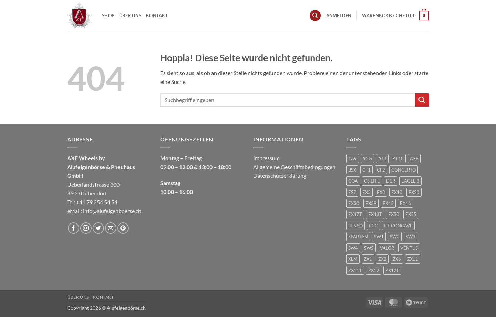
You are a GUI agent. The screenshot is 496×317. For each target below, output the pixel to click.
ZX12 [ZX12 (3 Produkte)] (373, 270)
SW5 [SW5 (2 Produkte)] (369, 248)
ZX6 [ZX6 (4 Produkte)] (397, 259)
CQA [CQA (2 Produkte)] (353, 181)
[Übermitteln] (422, 100)
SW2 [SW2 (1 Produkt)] (395, 236)
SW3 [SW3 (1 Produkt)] (410, 236)
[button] (339, 15)
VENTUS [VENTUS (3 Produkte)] (409, 248)
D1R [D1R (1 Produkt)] (390, 181)
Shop (108, 15)
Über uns (130, 15)
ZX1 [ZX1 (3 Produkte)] (368, 259)
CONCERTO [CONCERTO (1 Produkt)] (403, 170)
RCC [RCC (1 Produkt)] (373, 225)
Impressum (266, 158)
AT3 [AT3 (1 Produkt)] (382, 158)
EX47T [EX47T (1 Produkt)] (355, 214)
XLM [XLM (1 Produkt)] (353, 259)
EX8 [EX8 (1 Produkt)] (381, 192)
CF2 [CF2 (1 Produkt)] (381, 170)
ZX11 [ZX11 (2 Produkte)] (412, 259)
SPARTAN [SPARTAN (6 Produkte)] (358, 236)
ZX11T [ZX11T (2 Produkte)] (355, 270)
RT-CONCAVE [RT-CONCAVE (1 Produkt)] (398, 225)
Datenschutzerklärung (279, 175)
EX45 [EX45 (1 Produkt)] (388, 203)
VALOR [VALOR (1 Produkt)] (387, 248)
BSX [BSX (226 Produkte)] (352, 170)
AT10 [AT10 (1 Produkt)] (398, 158)
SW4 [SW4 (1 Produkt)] (353, 248)
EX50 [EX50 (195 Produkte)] (393, 214)
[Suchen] (315, 15)
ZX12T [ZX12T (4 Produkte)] (392, 270)
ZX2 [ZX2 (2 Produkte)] (382, 259)
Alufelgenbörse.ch (126, 308)
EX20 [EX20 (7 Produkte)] (414, 192)
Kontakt (157, 15)
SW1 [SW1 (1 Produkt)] (379, 236)
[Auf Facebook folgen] (73, 228)
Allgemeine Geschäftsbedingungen (294, 167)
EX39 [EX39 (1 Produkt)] (370, 203)
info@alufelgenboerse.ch (112, 211)
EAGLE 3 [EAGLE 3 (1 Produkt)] (410, 181)
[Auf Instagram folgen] (86, 228)
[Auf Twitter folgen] (98, 228)
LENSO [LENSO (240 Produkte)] (355, 225)
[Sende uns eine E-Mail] (110, 228)
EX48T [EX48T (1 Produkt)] (375, 214)
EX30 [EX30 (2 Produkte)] (353, 203)
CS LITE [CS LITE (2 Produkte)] (372, 181)
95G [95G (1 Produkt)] (367, 158)
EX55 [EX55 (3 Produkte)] (410, 214)
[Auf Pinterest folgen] (123, 228)
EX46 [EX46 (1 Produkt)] (405, 203)
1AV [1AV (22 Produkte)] (352, 158)
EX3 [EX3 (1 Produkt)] (366, 192)
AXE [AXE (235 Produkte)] (414, 158)
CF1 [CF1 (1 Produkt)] (366, 170)
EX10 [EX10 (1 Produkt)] (396, 192)
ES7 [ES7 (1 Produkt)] (352, 192)
